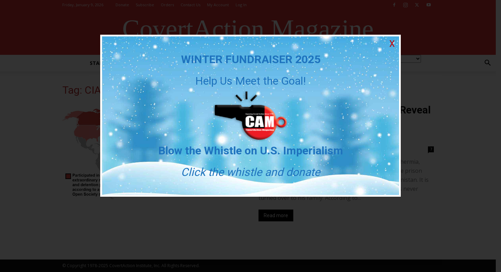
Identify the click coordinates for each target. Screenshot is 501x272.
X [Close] (392, 44)
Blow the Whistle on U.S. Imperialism (250, 150)
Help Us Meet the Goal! (250, 80)
